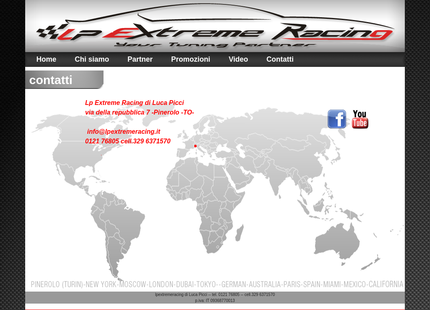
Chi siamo (92, 59)
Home (46, 59)
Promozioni (190, 59)
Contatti (280, 59)
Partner (140, 59)
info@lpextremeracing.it (123, 131)
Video (238, 59)
